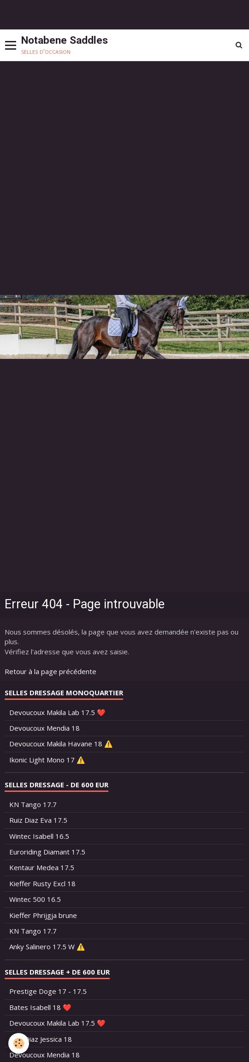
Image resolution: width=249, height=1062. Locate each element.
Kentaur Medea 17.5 (41, 867)
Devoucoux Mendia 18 (44, 728)
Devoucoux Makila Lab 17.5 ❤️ (57, 712)
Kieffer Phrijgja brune (43, 915)
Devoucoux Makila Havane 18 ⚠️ (61, 743)
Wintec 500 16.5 (35, 899)
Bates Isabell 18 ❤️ (40, 1007)
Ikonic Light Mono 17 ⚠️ (47, 759)
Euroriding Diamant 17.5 (47, 851)
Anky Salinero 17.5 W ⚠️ (47, 946)
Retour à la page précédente (50, 671)
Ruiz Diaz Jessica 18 (40, 1039)
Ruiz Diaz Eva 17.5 (38, 820)
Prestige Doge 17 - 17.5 (48, 991)
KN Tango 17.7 (33, 804)
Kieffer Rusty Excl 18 (42, 883)
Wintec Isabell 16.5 (39, 836)
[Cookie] (18, 1043)
